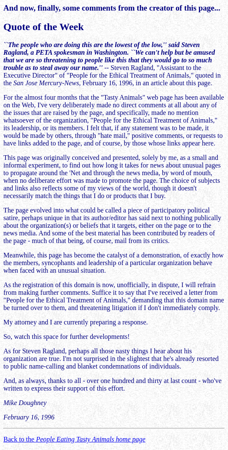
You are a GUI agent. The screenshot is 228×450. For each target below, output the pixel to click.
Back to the (74, 439)
